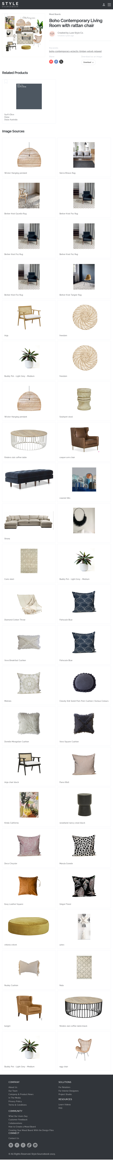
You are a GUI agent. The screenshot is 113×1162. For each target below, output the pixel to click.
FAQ (61, 1108)
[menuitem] (104, 4)
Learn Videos (65, 1104)
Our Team (14, 1091)
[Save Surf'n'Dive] (5, 81)
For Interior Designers (70, 1091)
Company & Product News (22, 1094)
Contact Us (14, 1140)
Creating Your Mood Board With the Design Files (31, 1131)
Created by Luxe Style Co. (70, 33)
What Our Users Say (19, 1116)
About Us (14, 1087)
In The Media (15, 1097)
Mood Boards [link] (55, 14)
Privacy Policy (16, 1101)
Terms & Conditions (19, 1105)
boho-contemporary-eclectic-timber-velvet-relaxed (75, 51)
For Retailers (65, 1087)
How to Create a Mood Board (24, 1126)
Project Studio (66, 1094)
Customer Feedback (19, 1119)
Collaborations (16, 1123)
